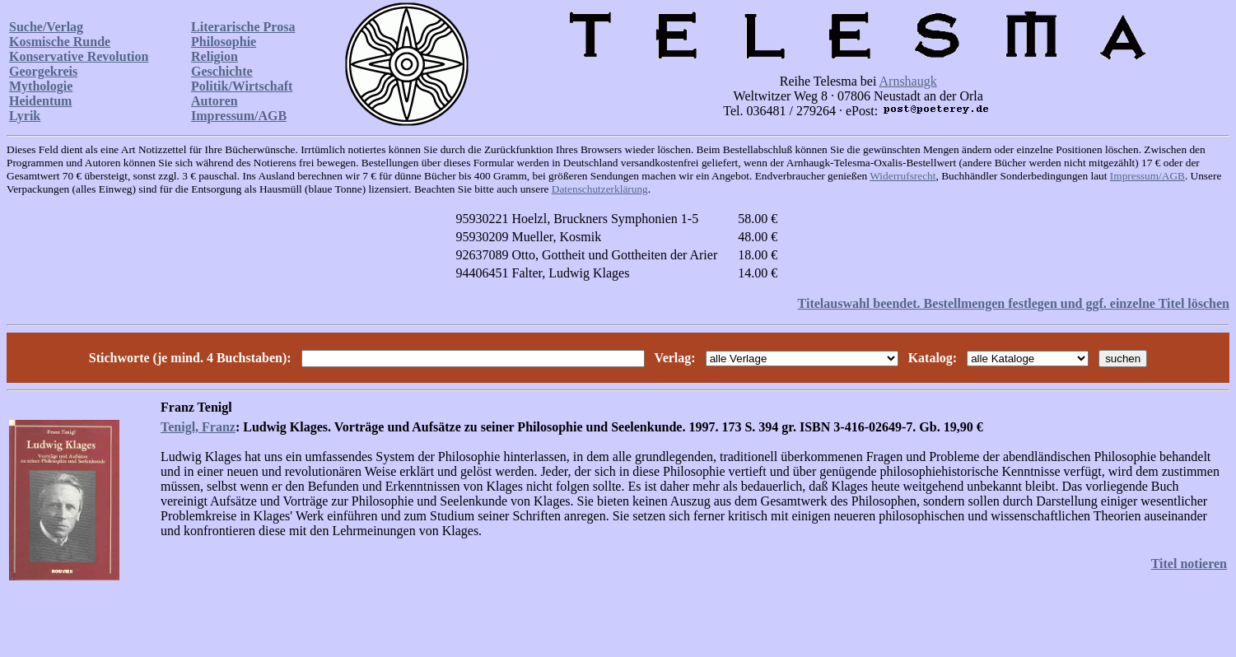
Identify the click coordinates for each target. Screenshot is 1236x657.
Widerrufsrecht (902, 176)
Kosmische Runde (59, 42)
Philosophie (223, 42)
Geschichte (222, 71)
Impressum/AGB (239, 116)
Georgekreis (43, 71)
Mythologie (40, 86)
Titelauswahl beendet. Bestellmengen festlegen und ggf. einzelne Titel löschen (1013, 303)
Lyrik (24, 116)
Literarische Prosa (243, 27)
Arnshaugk (908, 81)
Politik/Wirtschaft (241, 86)
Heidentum (40, 101)
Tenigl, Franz (198, 427)
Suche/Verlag (46, 27)
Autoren (214, 101)
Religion (214, 56)
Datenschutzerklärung (600, 189)
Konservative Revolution (78, 56)
